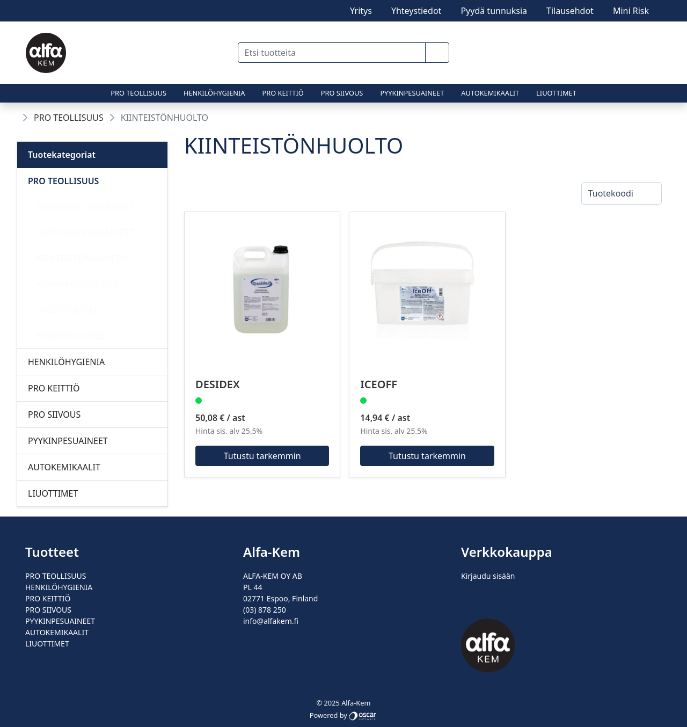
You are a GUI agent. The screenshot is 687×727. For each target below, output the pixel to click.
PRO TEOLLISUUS (138, 93)
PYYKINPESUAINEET (412, 93)
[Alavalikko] (156, 180)
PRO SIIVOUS (342, 93)
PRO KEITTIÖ (283, 93)
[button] (437, 52)
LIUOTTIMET (556, 93)
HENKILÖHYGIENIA (214, 93)
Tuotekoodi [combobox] (610, 193)
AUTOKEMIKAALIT (490, 93)
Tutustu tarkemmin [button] (262, 456)
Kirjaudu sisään (488, 576)
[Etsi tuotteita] (332, 52)
